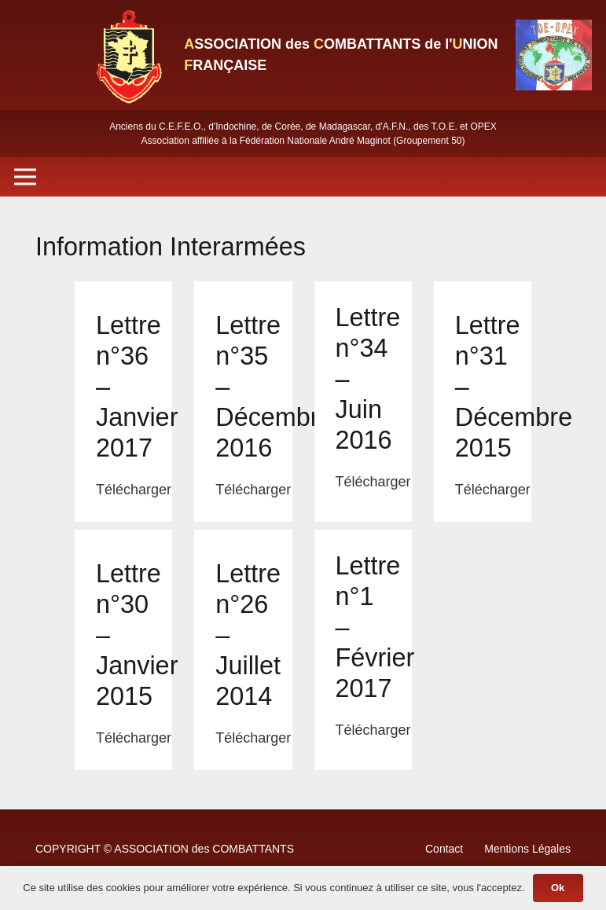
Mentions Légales (527, 848)
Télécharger (133, 489)
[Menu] (25, 176)
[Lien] (128, 55)
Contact (444, 848)
